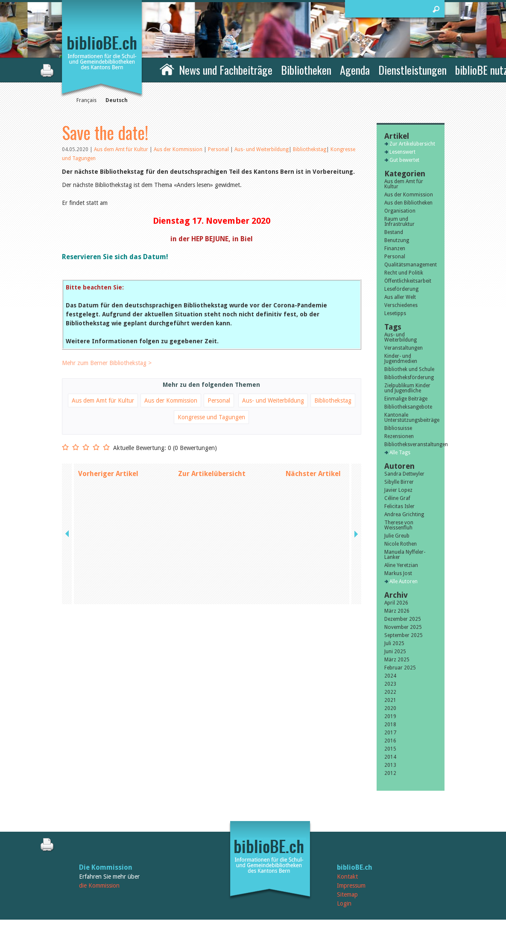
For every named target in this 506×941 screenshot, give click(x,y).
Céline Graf (397, 498)
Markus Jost (398, 573)
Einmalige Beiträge (405, 398)
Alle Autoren (403, 581)
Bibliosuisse (398, 428)
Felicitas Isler (399, 506)
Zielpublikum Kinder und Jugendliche (407, 388)
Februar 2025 (400, 667)
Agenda (355, 69)
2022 (390, 692)
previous (68, 474)
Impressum (351, 885)
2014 (390, 757)
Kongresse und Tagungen (211, 417)
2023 (390, 684)
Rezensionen (399, 436)
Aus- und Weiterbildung (261, 149)
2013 (390, 765)
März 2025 (396, 659)
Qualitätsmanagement (410, 264)
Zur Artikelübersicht (212, 474)
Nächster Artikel (313, 474)
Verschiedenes (401, 305)
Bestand (393, 232)
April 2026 (396, 602)
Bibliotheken (306, 69)
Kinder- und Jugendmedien (400, 359)
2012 (390, 773)
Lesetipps (395, 313)
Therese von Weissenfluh (398, 525)
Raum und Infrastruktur (399, 221)
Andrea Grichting (404, 514)
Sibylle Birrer (399, 482)
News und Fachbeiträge (225, 69)
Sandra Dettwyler (404, 473)
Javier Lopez (398, 490)
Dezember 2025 (402, 619)
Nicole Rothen (400, 543)
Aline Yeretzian (401, 565)
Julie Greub (396, 535)
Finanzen (394, 248)
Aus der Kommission (179, 149)
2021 (390, 700)
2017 (390, 732)
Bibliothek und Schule (409, 369)
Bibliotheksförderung (409, 377)
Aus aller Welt (400, 297)
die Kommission (99, 885)
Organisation (399, 210)
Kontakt (347, 876)
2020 (390, 708)
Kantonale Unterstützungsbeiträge (410, 417)
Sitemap (347, 894)
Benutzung (396, 240)
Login (344, 903)
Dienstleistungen (412, 69)
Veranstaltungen (403, 348)
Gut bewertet (404, 160)
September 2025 (403, 635)
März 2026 (396, 611)
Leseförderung (401, 289)
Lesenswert (402, 152)
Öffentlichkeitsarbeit (407, 280)
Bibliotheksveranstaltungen (410, 444)
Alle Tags (399, 452)
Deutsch (116, 100)
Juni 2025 (395, 651)
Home (167, 68)
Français (86, 100)
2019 (390, 716)
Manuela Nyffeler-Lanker (404, 554)
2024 (390, 675)
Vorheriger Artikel (108, 474)
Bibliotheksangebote (408, 406)
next (355, 474)
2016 (390, 740)
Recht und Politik (403, 272)
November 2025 (403, 627)
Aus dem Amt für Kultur (121, 149)
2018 (390, 724)
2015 (390, 748)
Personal (219, 149)
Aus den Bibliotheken (408, 202)
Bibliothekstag (309, 149)
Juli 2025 (394, 643)
